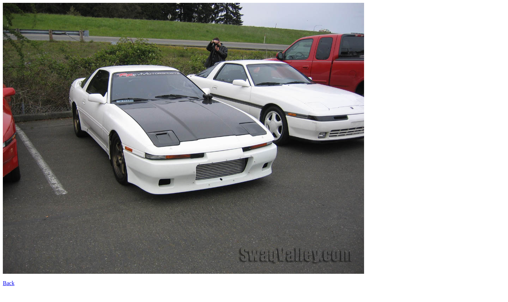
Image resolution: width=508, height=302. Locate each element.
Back (8, 283)
